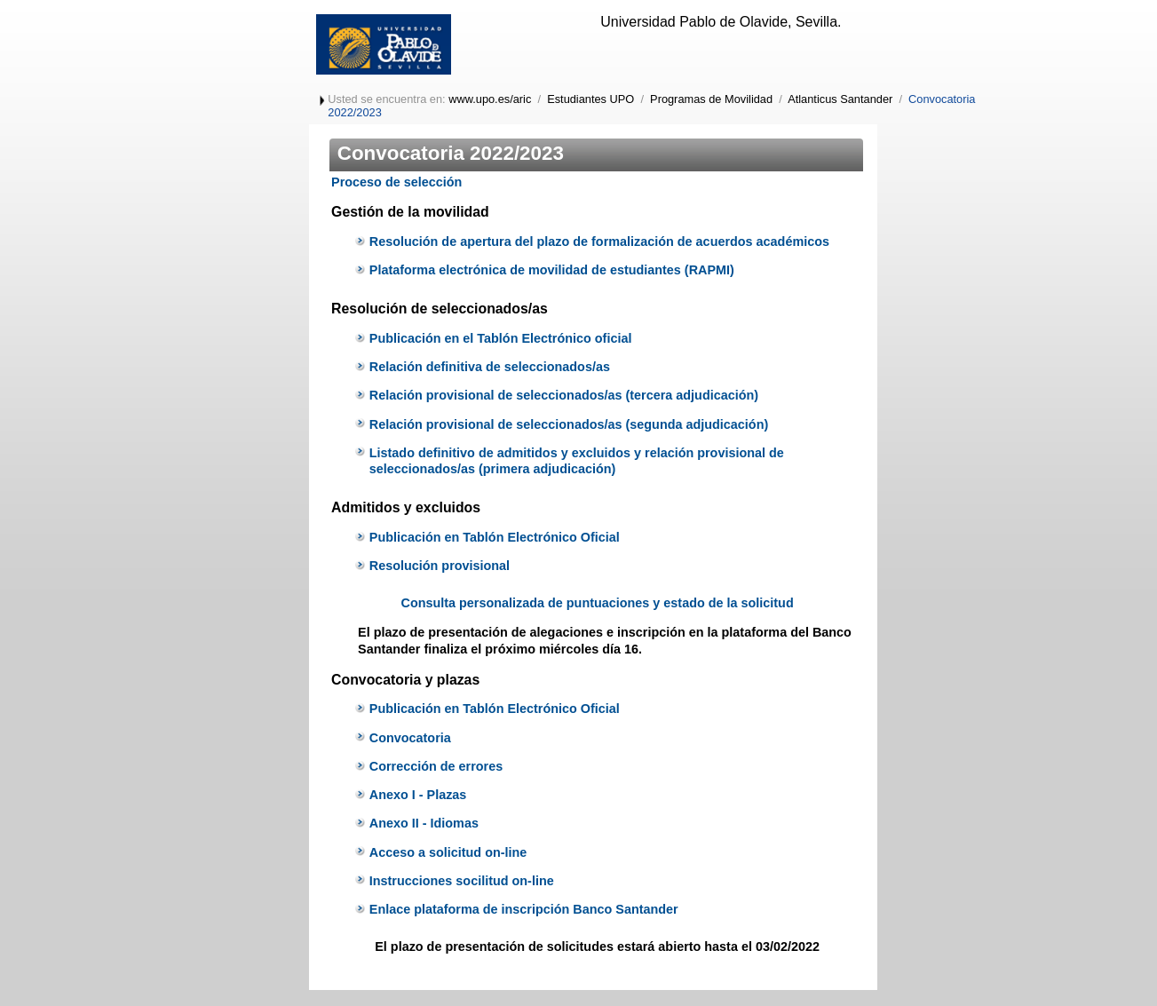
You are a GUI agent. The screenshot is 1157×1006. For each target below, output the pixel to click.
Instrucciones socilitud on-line (461, 881)
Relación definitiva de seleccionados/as (489, 367)
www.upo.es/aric (489, 99)
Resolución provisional (439, 565)
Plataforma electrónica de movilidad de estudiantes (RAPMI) (551, 270)
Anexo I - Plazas (418, 795)
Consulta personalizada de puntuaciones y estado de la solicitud (596, 603)
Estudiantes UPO (590, 99)
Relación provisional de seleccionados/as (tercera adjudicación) (563, 395)
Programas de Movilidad (711, 99)
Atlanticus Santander (840, 99)
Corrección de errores (436, 766)
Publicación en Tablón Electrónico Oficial (494, 537)
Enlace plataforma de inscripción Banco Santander (523, 909)
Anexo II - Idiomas (424, 823)
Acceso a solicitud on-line (448, 852)
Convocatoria (410, 738)
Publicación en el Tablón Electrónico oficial (500, 338)
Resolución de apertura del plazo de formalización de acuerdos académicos (599, 241)
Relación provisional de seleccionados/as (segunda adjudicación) (568, 424)
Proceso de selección (396, 182)
